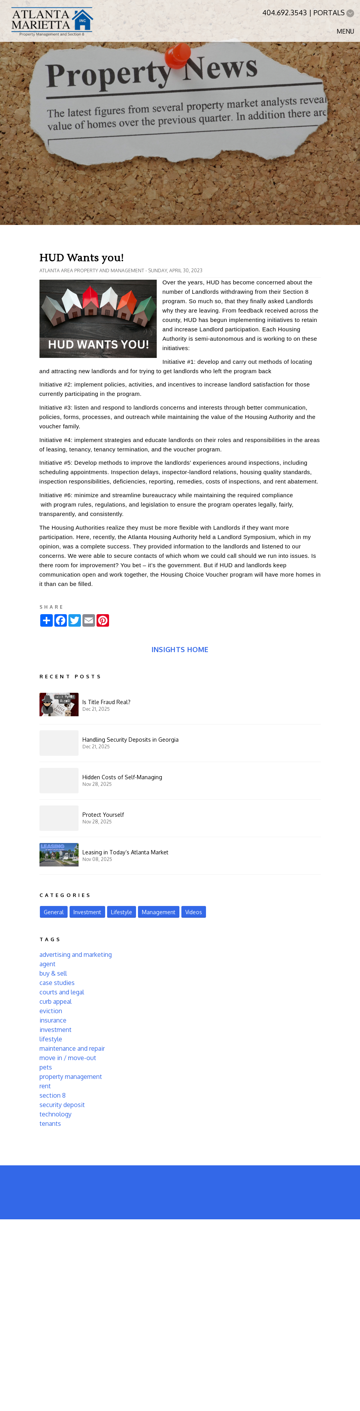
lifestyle (50, 1039)
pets (45, 1067)
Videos (193, 912)
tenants (50, 1123)
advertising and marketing (75, 954)
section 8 (52, 1095)
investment (55, 1030)
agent (47, 964)
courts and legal (61, 992)
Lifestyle (121, 912)
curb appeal (55, 1001)
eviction (50, 1011)
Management (159, 912)
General (54, 912)
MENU (345, 31)
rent (45, 1086)
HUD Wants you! (81, 258)
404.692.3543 (284, 12)
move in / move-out (67, 1058)
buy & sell (53, 973)
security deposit (62, 1105)
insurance (52, 1020)
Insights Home (180, 649)
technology (55, 1114)
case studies (57, 983)
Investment (87, 912)
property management (70, 1076)
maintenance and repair (72, 1048)
